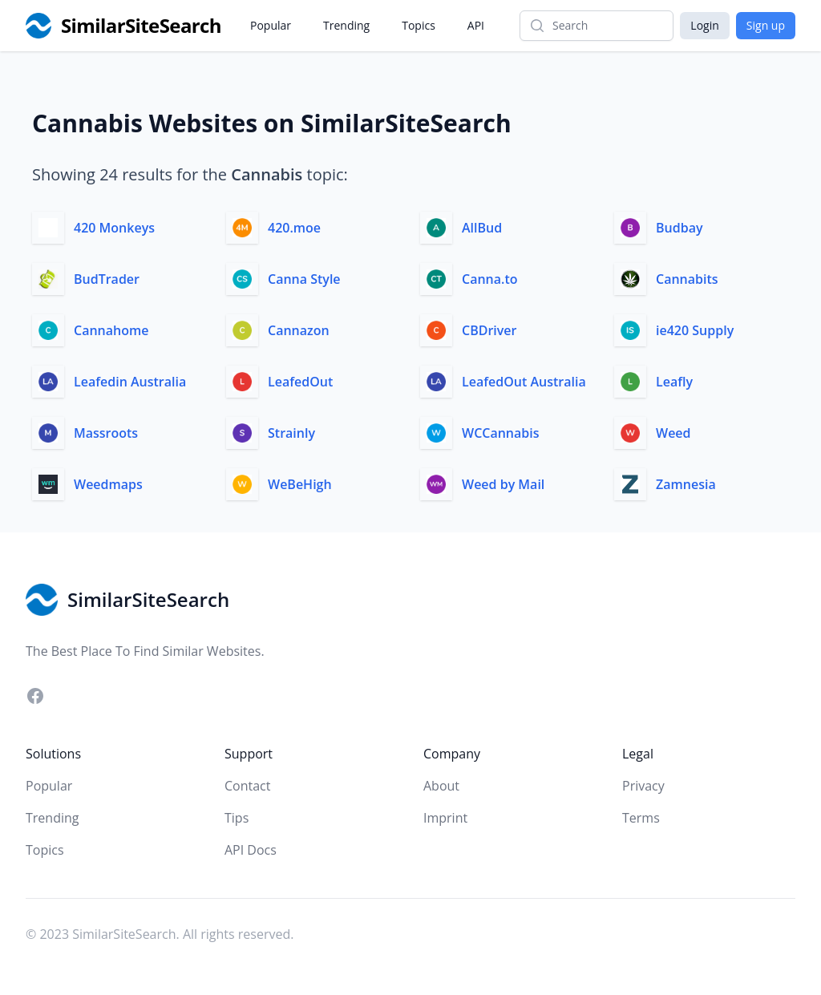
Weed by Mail (503, 484)
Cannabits (687, 279)
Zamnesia (686, 484)
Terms (641, 818)
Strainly (291, 433)
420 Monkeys (114, 228)
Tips (236, 818)
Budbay (679, 228)
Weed (673, 433)
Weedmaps (108, 484)
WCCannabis (501, 433)
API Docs (250, 850)
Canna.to (490, 279)
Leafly (674, 381)
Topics (418, 25)
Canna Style (304, 279)
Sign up (765, 25)
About (441, 786)
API (475, 25)
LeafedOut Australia (524, 381)
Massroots (106, 433)
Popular (270, 25)
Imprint (445, 818)
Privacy (643, 786)
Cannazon (299, 330)
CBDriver (489, 330)
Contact (247, 786)
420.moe (294, 228)
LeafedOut (300, 381)
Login (704, 25)
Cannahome (111, 330)
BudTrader (107, 279)
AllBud (482, 228)
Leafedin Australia (130, 381)
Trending (346, 25)
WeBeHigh (300, 484)
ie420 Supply (695, 330)
